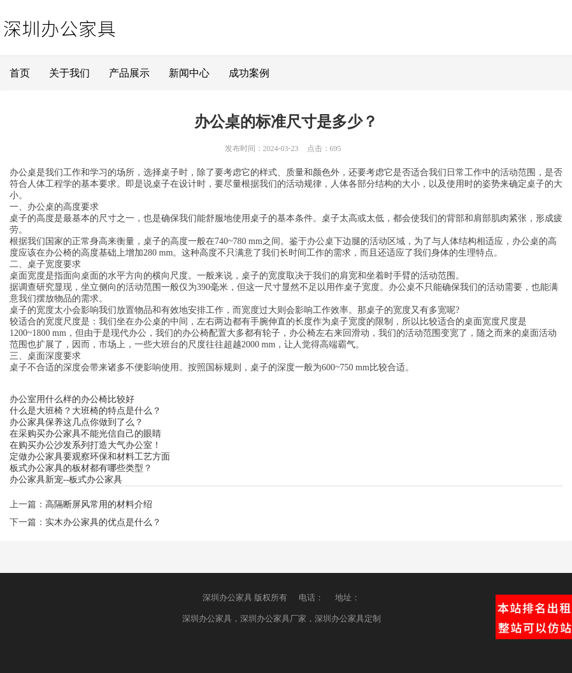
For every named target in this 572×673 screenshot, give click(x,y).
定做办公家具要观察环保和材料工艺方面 (90, 456)
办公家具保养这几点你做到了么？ (76, 422)
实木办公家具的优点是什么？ (103, 522)
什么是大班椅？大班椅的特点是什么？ (85, 411)
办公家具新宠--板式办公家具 (66, 479)
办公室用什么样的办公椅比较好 (72, 399)
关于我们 (69, 73)
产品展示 (129, 73)
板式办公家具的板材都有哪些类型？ (81, 468)
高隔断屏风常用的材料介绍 (98, 504)
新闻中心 (189, 73)
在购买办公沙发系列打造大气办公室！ (85, 445)
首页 (20, 73)
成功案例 (249, 73)
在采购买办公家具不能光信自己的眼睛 (85, 433)
